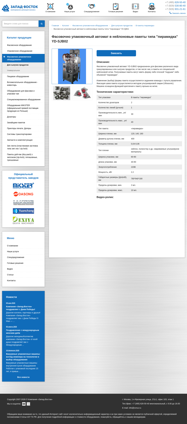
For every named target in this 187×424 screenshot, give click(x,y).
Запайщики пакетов (16, 122)
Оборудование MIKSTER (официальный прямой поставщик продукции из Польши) (22, 108)
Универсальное (13, 70)
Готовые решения (15, 263)
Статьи (10, 275)
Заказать (116, 53)
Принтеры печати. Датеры (19, 128)
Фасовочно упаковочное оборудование (19, 58)
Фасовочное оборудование (19, 45)
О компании (12, 246)
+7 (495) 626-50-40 (140, 403)
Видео (10, 269)
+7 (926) (175, 9)
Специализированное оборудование (24, 99)
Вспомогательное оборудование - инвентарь (22, 83)
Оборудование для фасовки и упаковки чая (20, 92)
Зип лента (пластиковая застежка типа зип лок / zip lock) (22, 147)
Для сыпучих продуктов (17, 65)
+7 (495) (175, 2)
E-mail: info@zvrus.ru (131, 408)
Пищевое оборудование (18, 76)
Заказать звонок (177, 13)
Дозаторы (11, 117)
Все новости (23, 377)
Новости (11, 297)
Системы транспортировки (19, 134)
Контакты (11, 280)
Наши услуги (13, 251)
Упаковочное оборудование (19, 51)
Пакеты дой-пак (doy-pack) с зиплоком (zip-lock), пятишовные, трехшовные (22, 157)
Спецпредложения (15, 257)
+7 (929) (175, 5)
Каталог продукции (19, 37)
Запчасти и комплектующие (19, 140)
